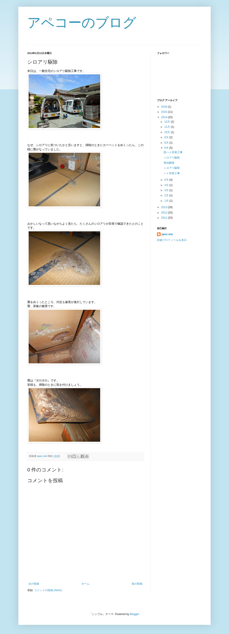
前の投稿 (137, 583)
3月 (166, 190)
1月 (166, 200)
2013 (164, 207)
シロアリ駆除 (173, 157)
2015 (164, 111)
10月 (167, 132)
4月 (166, 185)
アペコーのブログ (81, 22)
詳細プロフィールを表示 (172, 240)
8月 (166, 142)
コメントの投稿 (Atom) (48, 590)
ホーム (85, 583)
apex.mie (167, 234)
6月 (166, 147)
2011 (164, 217)
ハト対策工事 (172, 173)
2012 (164, 212)
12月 (167, 121)
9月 (166, 137)
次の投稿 (33, 583)
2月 (166, 195)
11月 (167, 126)
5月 (166, 179)
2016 (164, 106)
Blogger (134, 614)
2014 (164, 117)
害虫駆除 (169, 162)
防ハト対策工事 (173, 152)
